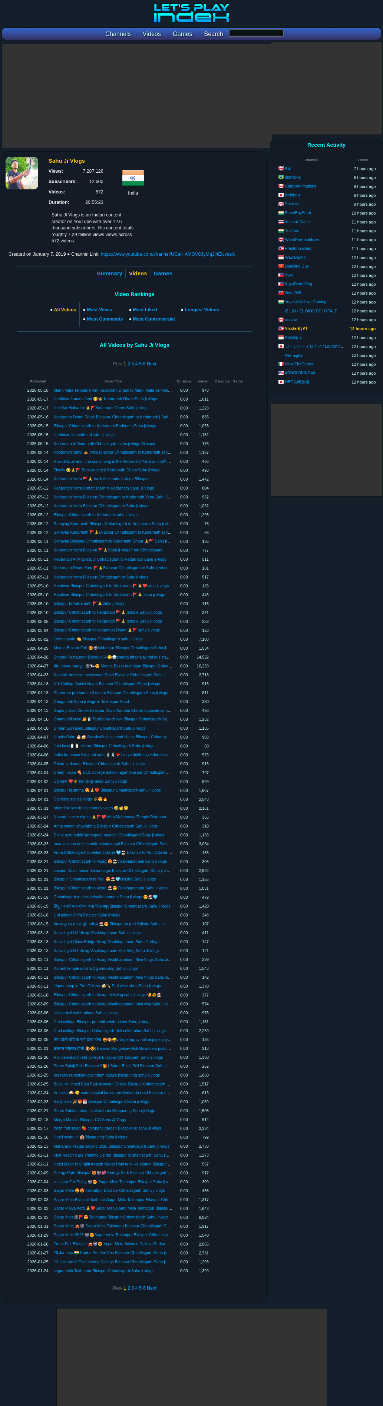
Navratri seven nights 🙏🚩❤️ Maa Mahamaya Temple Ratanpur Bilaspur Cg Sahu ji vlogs (132, 817)
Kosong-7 (293, 337)
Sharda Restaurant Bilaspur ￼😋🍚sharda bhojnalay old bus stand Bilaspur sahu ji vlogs (131, 657)
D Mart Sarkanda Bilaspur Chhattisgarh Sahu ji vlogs (99, 728)
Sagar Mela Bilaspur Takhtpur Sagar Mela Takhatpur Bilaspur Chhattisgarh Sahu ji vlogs (130, 1199)
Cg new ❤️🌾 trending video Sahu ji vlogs (90, 781)
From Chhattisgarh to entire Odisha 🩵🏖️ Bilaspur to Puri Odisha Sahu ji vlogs (122, 852)
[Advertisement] (137, 96)
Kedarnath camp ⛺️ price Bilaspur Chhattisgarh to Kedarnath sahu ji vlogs (118, 452)
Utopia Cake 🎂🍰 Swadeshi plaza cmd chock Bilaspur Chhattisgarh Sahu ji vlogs (125, 736)
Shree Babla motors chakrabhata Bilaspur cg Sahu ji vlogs (104, 1110)
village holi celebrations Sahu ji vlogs (86, 1013)
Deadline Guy (297, 266)
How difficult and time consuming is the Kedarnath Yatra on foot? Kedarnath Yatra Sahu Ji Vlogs (137, 461)
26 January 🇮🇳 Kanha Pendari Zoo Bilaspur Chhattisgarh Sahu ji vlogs (115, 1252)
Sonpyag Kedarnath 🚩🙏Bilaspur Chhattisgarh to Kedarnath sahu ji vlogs (118, 532)
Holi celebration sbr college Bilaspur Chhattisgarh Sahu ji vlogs (108, 1057)
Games (163, 273)
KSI (288, 168)
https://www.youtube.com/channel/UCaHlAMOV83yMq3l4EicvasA (168, 254)
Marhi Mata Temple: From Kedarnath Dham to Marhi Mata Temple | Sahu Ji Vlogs (124, 390)
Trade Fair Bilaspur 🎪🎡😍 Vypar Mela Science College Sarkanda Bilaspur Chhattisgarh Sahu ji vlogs (143, 1243)
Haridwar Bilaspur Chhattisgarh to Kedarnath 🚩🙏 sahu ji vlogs (109, 594)
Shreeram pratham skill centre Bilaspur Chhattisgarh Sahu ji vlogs (111, 692)
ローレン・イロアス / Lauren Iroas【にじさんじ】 (330, 346)
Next (151, 364)
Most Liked (145, 309)
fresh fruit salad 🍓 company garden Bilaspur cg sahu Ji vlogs (107, 1128)
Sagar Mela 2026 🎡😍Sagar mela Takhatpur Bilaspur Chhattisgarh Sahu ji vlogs (124, 1235)
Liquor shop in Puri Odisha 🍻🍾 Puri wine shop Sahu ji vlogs (107, 986)
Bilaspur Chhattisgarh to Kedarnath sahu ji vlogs (96, 515)
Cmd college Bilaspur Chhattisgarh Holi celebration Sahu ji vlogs (110, 1030)
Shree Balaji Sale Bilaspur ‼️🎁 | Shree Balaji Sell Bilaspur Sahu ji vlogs (116, 1066)
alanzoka (293, 177)
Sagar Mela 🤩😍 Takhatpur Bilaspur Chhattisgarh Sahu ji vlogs (109, 1190)
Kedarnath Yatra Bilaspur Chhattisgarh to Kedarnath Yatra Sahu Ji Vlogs (116, 497)
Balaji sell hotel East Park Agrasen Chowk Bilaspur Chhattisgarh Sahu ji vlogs (121, 1084)
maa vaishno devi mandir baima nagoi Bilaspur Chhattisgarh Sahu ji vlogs (118, 844)
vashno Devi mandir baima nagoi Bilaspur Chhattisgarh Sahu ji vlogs (113, 870)
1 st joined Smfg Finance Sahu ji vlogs (87, 915)
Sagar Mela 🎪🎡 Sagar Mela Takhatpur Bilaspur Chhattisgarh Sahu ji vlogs (120, 1226)
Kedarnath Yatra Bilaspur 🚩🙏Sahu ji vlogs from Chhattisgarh (108, 550)
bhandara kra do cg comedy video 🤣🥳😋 (91, 808)
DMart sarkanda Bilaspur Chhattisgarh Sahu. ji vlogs (99, 764)
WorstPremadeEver (302, 239)
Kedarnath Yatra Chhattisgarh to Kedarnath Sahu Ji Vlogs (104, 488)
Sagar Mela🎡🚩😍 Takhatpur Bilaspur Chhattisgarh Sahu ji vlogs (111, 1217)
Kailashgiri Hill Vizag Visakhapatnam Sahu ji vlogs (97, 933)
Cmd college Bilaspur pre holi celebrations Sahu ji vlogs (102, 1021)
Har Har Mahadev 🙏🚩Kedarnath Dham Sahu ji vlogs (101, 407)
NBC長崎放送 (297, 381)
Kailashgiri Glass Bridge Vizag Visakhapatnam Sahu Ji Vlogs (106, 941)
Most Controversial (154, 319)
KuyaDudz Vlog (298, 284)
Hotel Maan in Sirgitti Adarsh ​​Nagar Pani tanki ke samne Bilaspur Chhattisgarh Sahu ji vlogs (134, 1164)
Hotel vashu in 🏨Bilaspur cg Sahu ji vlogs (91, 1137)
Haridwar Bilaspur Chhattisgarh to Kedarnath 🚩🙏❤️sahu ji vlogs (111, 585)
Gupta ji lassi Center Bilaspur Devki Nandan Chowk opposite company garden (121, 710)
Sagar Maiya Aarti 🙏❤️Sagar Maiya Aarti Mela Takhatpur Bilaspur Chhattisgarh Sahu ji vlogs (135, 1208)
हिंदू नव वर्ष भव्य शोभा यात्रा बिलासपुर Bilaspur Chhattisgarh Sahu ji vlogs (112, 906)
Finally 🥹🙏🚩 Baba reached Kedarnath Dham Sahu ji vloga (107, 470)
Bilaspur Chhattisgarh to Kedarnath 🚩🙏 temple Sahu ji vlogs (108, 612)
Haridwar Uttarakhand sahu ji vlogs (84, 434)
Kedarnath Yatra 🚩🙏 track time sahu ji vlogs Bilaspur (101, 479)
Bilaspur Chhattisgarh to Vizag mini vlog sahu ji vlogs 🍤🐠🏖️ (107, 994)
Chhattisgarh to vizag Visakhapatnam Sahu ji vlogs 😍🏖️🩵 (106, 897)
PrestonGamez (298, 248)
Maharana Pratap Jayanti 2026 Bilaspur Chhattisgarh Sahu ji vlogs (111, 1146)
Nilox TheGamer (299, 364)
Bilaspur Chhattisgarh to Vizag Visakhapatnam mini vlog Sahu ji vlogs (114, 1004)
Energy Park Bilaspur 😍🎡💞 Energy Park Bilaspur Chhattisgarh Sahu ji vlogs (122, 1172)
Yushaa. (292, 230)
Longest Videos (202, 309)
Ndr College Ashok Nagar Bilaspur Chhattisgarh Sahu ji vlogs (107, 684)
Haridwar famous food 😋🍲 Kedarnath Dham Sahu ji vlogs (105, 399)
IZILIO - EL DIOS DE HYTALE (311, 311)
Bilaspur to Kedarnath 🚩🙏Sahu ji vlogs (89, 603)
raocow (291, 319)
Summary (109, 273)
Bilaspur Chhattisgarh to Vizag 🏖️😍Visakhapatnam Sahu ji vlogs (111, 888)
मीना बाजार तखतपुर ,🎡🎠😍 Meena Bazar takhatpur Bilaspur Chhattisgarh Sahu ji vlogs (129, 666)
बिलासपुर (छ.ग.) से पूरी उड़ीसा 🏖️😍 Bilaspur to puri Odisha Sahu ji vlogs (113, 924)
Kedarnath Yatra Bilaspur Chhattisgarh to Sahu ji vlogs (101, 506)
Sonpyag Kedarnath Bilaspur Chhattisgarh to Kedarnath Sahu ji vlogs (114, 523)
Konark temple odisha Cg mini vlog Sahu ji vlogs (96, 968)
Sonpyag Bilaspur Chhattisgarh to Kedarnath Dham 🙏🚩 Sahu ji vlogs (115, 541)
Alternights (294, 355)
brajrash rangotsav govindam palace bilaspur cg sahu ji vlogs (107, 1075)
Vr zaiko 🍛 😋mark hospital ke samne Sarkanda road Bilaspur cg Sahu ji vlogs (123, 1092)
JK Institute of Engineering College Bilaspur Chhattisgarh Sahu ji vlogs (115, 1262)
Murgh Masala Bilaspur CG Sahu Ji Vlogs (90, 1119)
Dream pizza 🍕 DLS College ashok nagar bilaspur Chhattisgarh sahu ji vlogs (121, 772)
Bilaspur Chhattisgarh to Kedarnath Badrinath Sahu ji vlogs (105, 426)
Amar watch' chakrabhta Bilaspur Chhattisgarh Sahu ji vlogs (106, 826)
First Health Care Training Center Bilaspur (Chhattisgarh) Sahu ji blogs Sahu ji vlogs (126, 1155)
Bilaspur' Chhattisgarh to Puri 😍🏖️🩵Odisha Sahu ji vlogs (105, 879)
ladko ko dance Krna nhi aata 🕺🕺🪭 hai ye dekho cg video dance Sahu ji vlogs (124, 754)
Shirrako (292, 204)
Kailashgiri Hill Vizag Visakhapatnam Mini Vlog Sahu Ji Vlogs (107, 950)
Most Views (99, 309)
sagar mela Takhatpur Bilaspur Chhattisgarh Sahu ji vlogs (103, 1271)
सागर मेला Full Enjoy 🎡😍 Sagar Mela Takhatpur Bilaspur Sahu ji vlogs (114, 1182)
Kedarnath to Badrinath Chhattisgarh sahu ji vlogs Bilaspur (104, 443)
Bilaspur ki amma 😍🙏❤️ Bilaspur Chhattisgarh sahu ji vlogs (107, 790)
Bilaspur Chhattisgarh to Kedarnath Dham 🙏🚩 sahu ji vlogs (107, 630)
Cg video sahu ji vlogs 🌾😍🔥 (81, 799)
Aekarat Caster (298, 221)
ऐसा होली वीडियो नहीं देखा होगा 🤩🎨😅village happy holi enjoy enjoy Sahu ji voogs (123, 1039)
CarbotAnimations (300, 186)
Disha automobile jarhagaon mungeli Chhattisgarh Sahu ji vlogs (109, 835)
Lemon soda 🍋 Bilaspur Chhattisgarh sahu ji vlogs (98, 639)
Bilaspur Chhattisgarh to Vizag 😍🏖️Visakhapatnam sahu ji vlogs (110, 861)
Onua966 (293, 293)
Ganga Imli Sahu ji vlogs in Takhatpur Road (91, 701)
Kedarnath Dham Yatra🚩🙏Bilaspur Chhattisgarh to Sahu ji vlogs (111, 568)
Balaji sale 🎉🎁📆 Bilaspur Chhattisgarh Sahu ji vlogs (101, 1101)
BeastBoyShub (298, 212)
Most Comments (105, 319)
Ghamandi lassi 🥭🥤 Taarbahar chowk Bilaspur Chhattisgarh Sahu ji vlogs (119, 719)
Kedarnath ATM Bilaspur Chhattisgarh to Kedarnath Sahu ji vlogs (110, 559)
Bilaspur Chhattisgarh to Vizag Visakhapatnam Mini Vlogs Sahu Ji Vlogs (116, 959)
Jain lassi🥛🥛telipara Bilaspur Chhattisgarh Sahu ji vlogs (104, 745)
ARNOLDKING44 (300, 373)
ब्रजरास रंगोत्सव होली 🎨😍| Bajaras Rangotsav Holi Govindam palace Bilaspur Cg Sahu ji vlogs (134, 1048)
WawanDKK (295, 257)
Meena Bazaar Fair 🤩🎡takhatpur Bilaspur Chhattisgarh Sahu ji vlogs (115, 648)
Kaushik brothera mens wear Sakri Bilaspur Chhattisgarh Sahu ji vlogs (115, 675)
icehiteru (292, 195)
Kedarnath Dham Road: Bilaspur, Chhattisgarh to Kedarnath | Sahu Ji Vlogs (119, 417)
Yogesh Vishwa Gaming (305, 301)
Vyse (289, 275)
